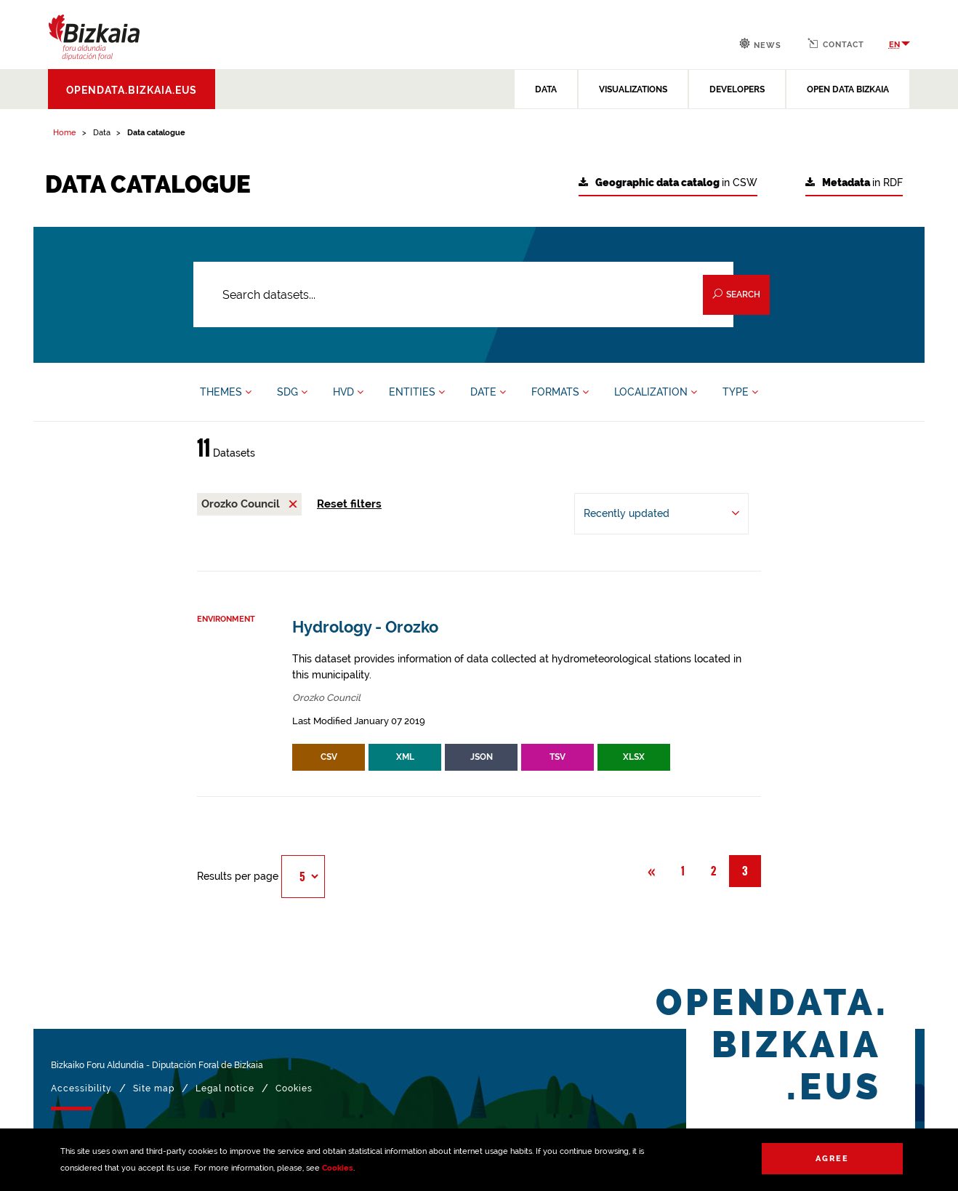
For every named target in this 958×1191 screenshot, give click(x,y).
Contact (836, 43)
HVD (348, 392)
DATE (488, 392)
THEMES (225, 392)
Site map (153, 1088)
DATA (546, 89)
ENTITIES (417, 392)
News (760, 44)
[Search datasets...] (463, 294)
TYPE (740, 392)
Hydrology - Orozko (365, 627)
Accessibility (81, 1088)
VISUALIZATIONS (633, 89)
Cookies (337, 1168)
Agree (832, 1158)
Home (64, 132)
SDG (292, 392)
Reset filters (349, 503)
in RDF (854, 183)
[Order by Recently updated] (661, 513)
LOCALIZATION (655, 392)
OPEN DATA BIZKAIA (848, 89)
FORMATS (560, 392)
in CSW (668, 183)
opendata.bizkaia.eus (131, 90)
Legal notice (225, 1088)
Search (736, 294)
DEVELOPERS (737, 89)
